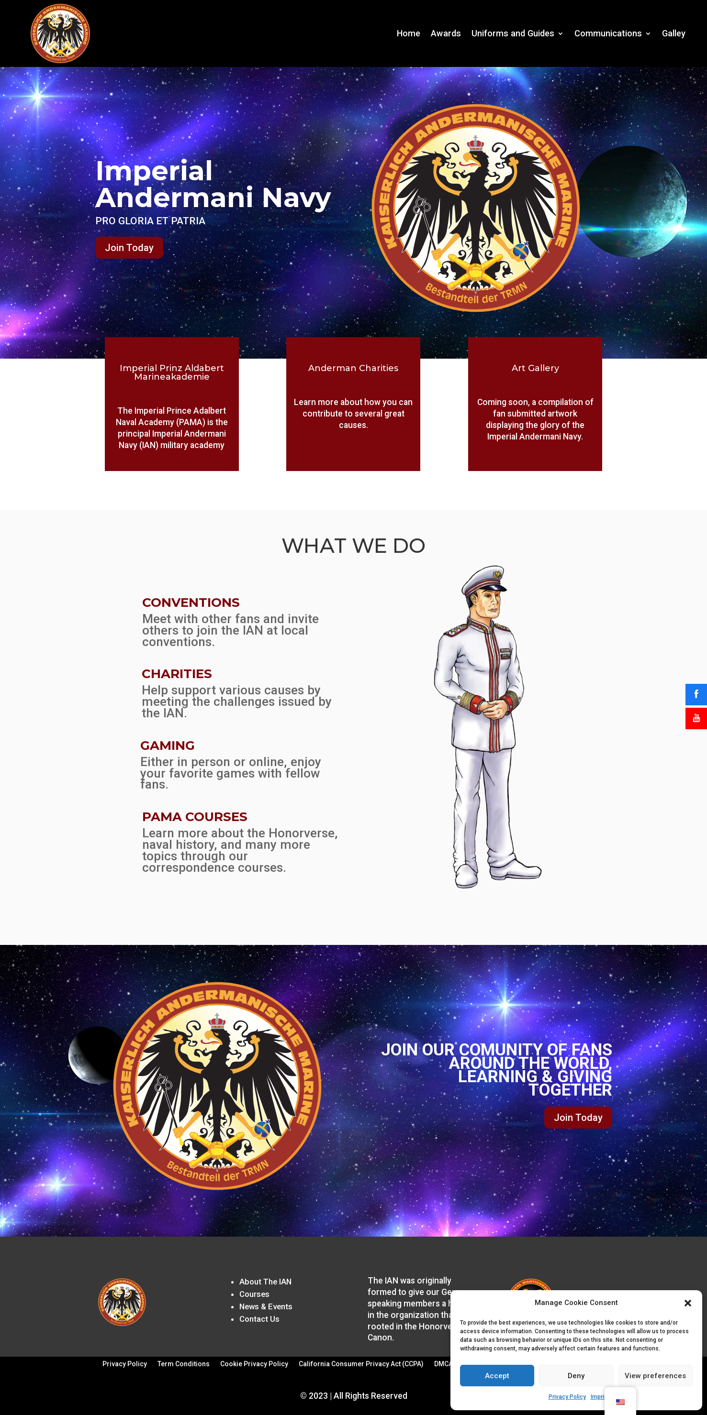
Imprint (600, 1396)
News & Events (265, 1306)
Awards (446, 33)
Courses (254, 1294)
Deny (576, 1375)
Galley (673, 33)
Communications (608, 33)
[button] (688, 1303)
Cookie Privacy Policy (254, 1364)
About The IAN (265, 1281)
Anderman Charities (353, 368)
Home (408, 33)
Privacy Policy (567, 1396)
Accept (497, 1375)
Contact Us (259, 1319)
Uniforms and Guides (512, 33)
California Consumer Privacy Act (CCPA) (361, 1364)
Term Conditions (183, 1364)
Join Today (129, 247)
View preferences (655, 1375)
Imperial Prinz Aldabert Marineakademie (172, 372)
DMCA (443, 1364)
